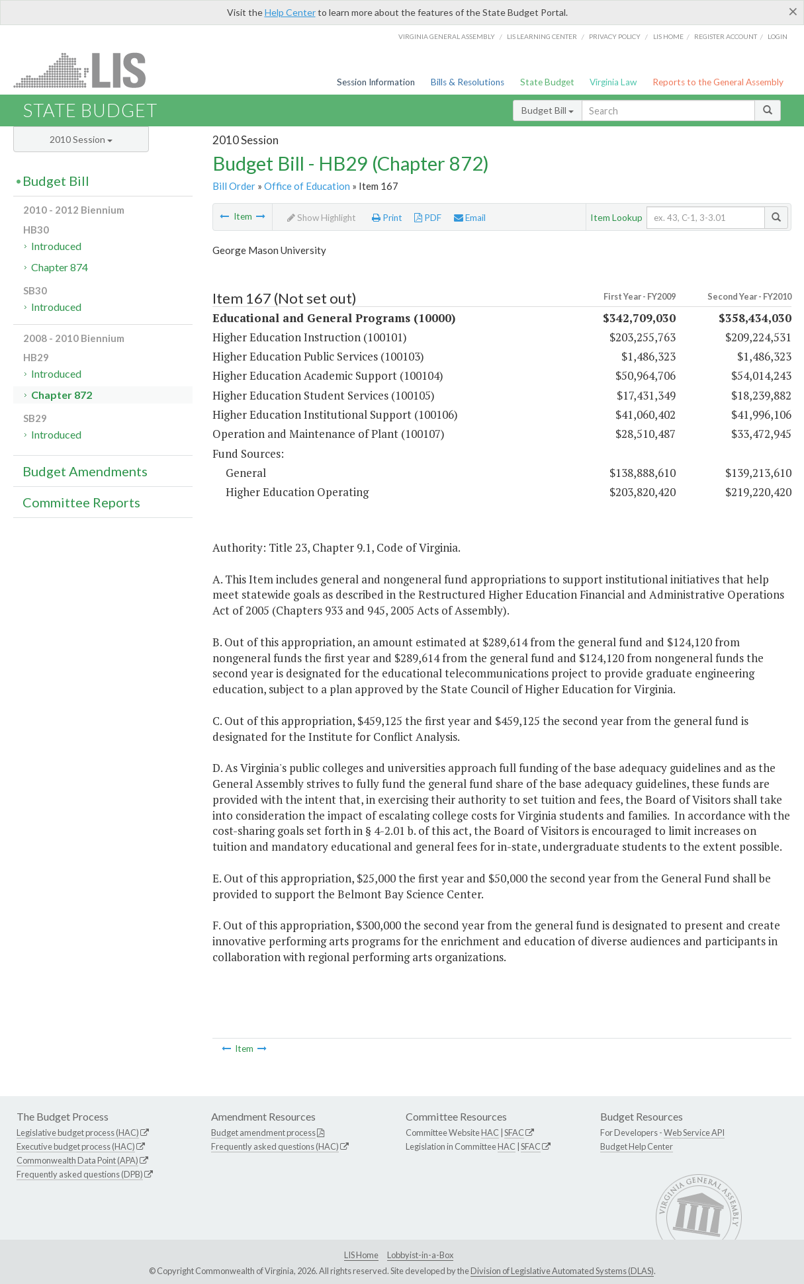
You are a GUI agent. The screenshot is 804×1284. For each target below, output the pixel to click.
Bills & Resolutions (467, 82)
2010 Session (81, 139)
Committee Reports (81, 502)
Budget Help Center (636, 1146)
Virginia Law (613, 82)
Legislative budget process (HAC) (78, 1132)
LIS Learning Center (542, 36)
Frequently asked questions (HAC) (275, 1146)
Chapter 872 (61, 394)
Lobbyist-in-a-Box (420, 1255)
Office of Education (307, 186)
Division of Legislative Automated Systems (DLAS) (562, 1270)
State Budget (547, 82)
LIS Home (361, 1255)
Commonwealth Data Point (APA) (77, 1160)
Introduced (56, 245)
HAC (490, 1132)
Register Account (725, 36)
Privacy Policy (615, 36)
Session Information (376, 82)
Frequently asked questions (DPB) (80, 1174)
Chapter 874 (59, 267)
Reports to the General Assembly (717, 82)
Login (777, 36)
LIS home (668, 36)
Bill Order (233, 186)
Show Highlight (321, 217)
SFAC (514, 1132)
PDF (427, 217)
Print (387, 217)
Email (470, 217)
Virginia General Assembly (446, 36)
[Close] (793, 11)
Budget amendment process (263, 1132)
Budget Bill (547, 110)
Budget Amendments (85, 471)
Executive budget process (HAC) (76, 1146)
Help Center (290, 12)
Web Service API (694, 1132)
